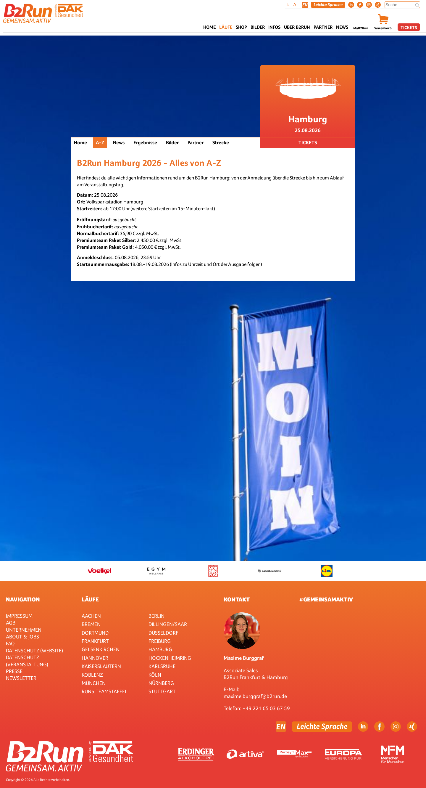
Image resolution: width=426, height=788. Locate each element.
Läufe (90, 599)
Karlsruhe (162, 666)
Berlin (156, 616)
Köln (155, 675)
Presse (14, 671)
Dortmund (95, 633)
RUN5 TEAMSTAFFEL (105, 691)
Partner (196, 142)
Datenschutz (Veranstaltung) (27, 660)
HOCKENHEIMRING (170, 658)
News (342, 27)
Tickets (409, 27)
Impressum (19, 616)
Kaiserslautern (101, 666)
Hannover (95, 658)
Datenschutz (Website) (34, 650)
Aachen (91, 616)
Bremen (91, 624)
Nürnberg (161, 683)
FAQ (10, 643)
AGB (10, 623)
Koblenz (92, 675)
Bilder (258, 27)
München (94, 683)
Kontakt (237, 599)
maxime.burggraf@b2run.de (255, 696)
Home (209, 27)
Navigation (23, 599)
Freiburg (160, 641)
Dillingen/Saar (168, 624)
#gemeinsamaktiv (326, 599)
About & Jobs (22, 636)
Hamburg (160, 649)
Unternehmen (23, 630)
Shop (241, 27)
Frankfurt (95, 641)
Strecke (220, 142)
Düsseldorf (163, 633)
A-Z (100, 142)
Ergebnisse (145, 142)
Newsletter (21, 678)
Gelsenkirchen (101, 649)
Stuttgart (162, 691)
